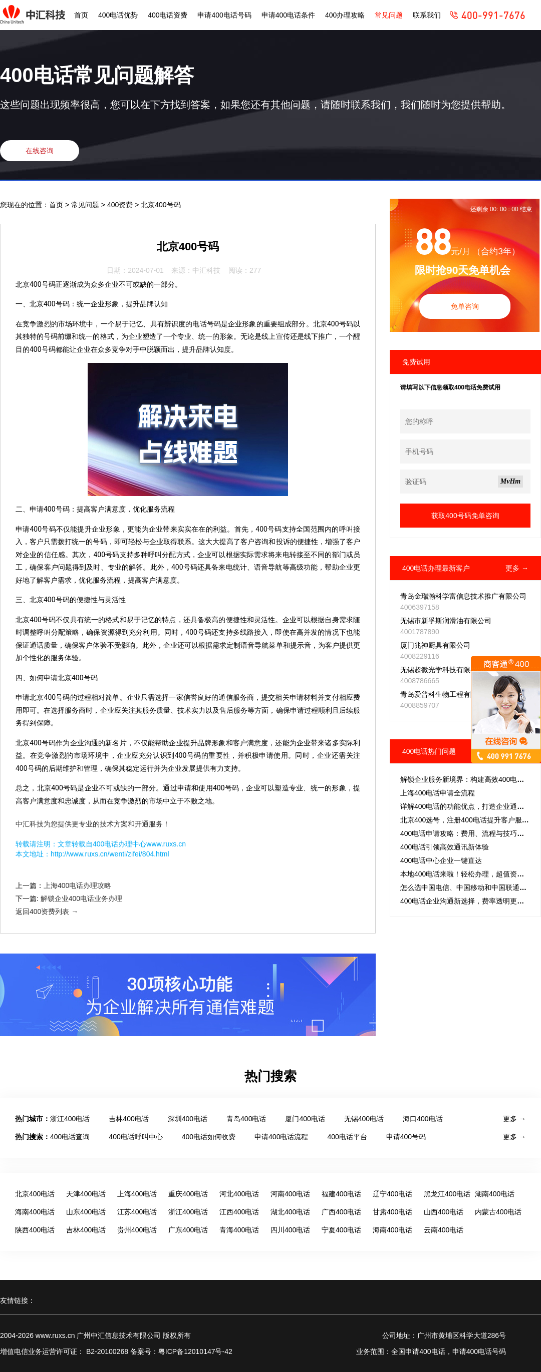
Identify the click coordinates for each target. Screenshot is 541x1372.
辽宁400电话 (392, 1194)
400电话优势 (118, 15)
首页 (81, 15)
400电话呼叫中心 (135, 1137)
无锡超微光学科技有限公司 (442, 670)
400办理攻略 (345, 15)
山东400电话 (86, 1212)
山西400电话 (443, 1212)
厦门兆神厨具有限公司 (435, 645)
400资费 (121, 205)
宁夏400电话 (341, 1230)
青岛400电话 (246, 1119)
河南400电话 (290, 1194)
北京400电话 (35, 1194)
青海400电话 (239, 1230)
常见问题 (389, 15)
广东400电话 (188, 1230)
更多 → (516, 568)
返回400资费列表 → (47, 911)
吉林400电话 (128, 1119)
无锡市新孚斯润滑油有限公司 (445, 621)
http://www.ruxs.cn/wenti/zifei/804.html (110, 854)
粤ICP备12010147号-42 (195, 1351)
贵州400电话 (137, 1230)
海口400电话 (422, 1119)
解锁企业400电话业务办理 (81, 898)
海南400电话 (35, 1212)
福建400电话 (341, 1194)
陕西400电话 (35, 1230)
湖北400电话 (290, 1212)
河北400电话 (239, 1194)
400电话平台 (347, 1137)
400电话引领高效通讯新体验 (444, 847)
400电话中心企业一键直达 (441, 860)
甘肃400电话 (392, 1212)
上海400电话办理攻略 (77, 885)
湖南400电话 (494, 1194)
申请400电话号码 (224, 15)
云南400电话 (443, 1230)
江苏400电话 (137, 1212)
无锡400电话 (364, 1119)
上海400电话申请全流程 (437, 793)
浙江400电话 (70, 1119)
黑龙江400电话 (447, 1194)
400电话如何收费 (208, 1137)
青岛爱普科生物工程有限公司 (445, 694)
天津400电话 (86, 1194)
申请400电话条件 (288, 15)
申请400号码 (406, 1137)
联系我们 (427, 15)
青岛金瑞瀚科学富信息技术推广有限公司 (463, 596)
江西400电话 (239, 1212)
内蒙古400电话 (498, 1212)
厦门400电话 (305, 1119)
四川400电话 (290, 1230)
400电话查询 (70, 1137)
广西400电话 (341, 1212)
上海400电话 (137, 1194)
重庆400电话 (188, 1194)
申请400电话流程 (281, 1137)
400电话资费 (167, 15)
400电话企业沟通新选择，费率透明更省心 (465, 901)
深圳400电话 (187, 1119)
